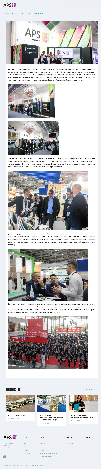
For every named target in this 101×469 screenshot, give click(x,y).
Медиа (26, 450)
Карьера (70, 437)
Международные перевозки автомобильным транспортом (8, 447)
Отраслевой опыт (46, 457)
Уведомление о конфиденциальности (32, 465)
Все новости (90, 389)
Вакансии (70, 443)
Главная (6, 13)
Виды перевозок (45, 447)
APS (25, 437)
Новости (13, 389)
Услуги (42, 437)
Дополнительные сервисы (48, 453)
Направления (44, 450)
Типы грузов (44, 443)
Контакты (27, 453)
